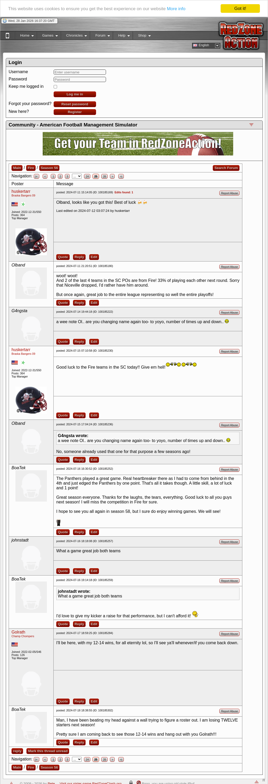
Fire (31, 168)
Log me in (74, 94)
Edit (94, 257)
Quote (63, 257)
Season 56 (49, 168)
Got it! (240, 8)
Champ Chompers (23, 636)
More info (176, 8)
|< (36, 176)
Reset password (75, 104)
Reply (79, 257)
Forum (100, 36)
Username (18, 71)
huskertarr (21, 191)
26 (104, 176)
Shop (142, 36)
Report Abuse (229, 193)
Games (47, 36)
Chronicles (74, 36)
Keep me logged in (26, 86)
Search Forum (226, 168)
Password (18, 79)
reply (17, 751)
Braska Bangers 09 (23, 195)
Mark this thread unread (48, 751)
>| (121, 176)
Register (75, 112)
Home (24, 36)
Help (121, 36)
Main (17, 168)
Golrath (18, 632)
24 (87, 176)
